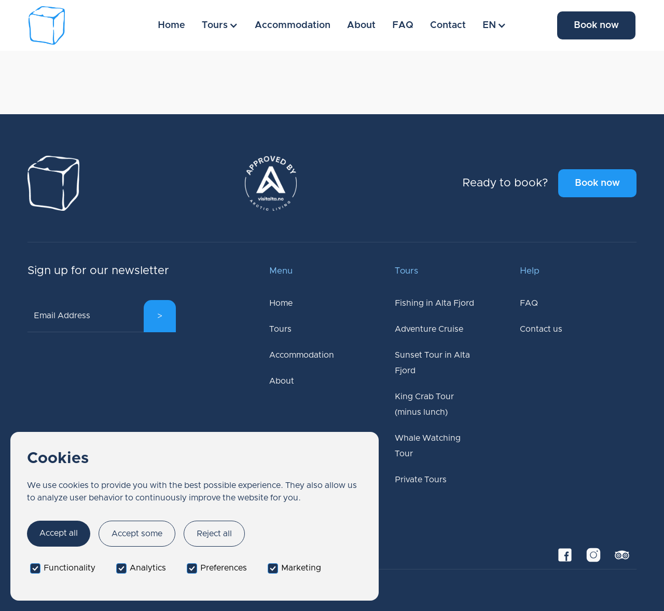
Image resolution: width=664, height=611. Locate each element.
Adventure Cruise (429, 329)
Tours (280, 329)
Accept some (137, 533)
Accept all (58, 533)
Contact (448, 25)
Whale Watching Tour (428, 446)
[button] (219, 25)
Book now (596, 25)
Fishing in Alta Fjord (434, 303)
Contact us (541, 329)
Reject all (214, 533)
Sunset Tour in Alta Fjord (432, 363)
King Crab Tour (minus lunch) (424, 404)
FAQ (402, 25)
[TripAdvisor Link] (622, 554)
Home (171, 25)
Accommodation (292, 25)
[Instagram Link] (593, 554)
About (361, 25)
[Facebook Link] (565, 554)
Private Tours (421, 480)
